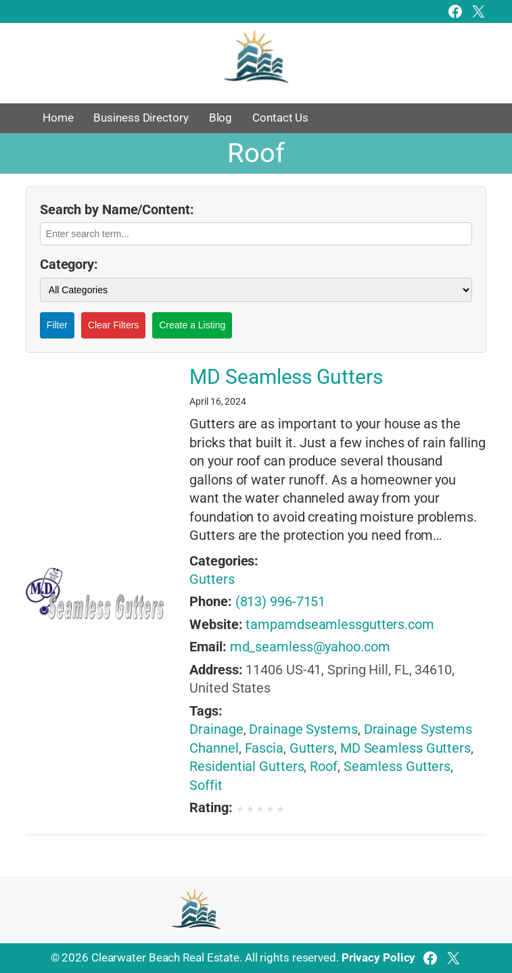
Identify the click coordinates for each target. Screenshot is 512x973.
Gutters (211, 579)
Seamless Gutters (397, 766)
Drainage (216, 729)
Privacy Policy (379, 957)
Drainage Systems (303, 729)
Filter (57, 325)
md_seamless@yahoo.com (310, 647)
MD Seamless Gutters (285, 377)
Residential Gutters (246, 766)
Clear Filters (113, 325)
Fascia (264, 748)
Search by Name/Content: (117, 210)
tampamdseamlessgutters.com (340, 624)
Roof (324, 766)
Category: (69, 264)
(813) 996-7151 (280, 601)
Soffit (205, 785)
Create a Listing (192, 325)
